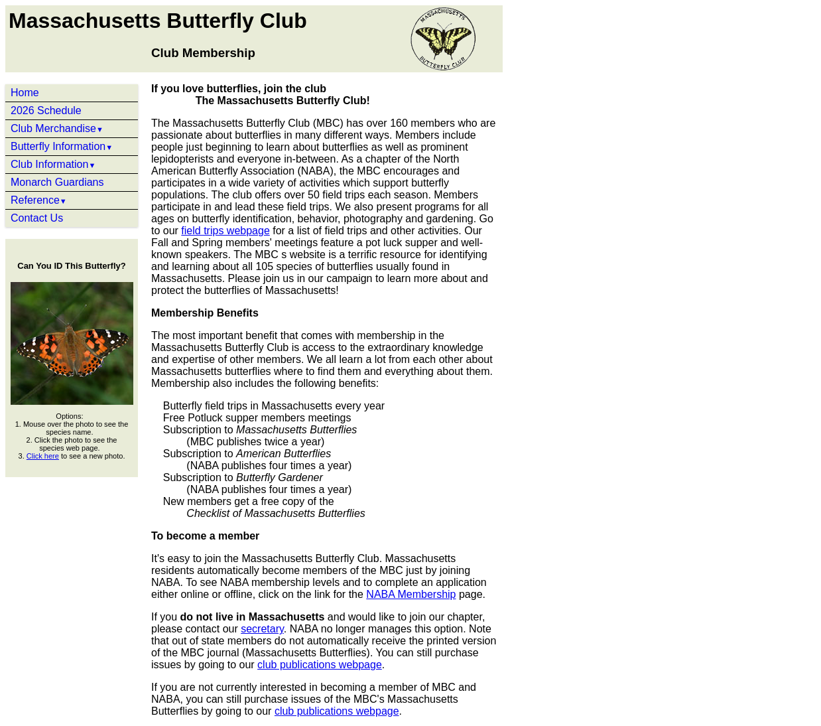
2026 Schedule (46, 110)
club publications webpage (319, 664)
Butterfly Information (62, 146)
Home (25, 92)
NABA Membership (411, 594)
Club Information (53, 164)
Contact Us (37, 218)
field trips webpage (225, 230)
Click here (43, 456)
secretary (262, 628)
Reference (39, 200)
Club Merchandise (57, 128)
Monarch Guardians (57, 182)
